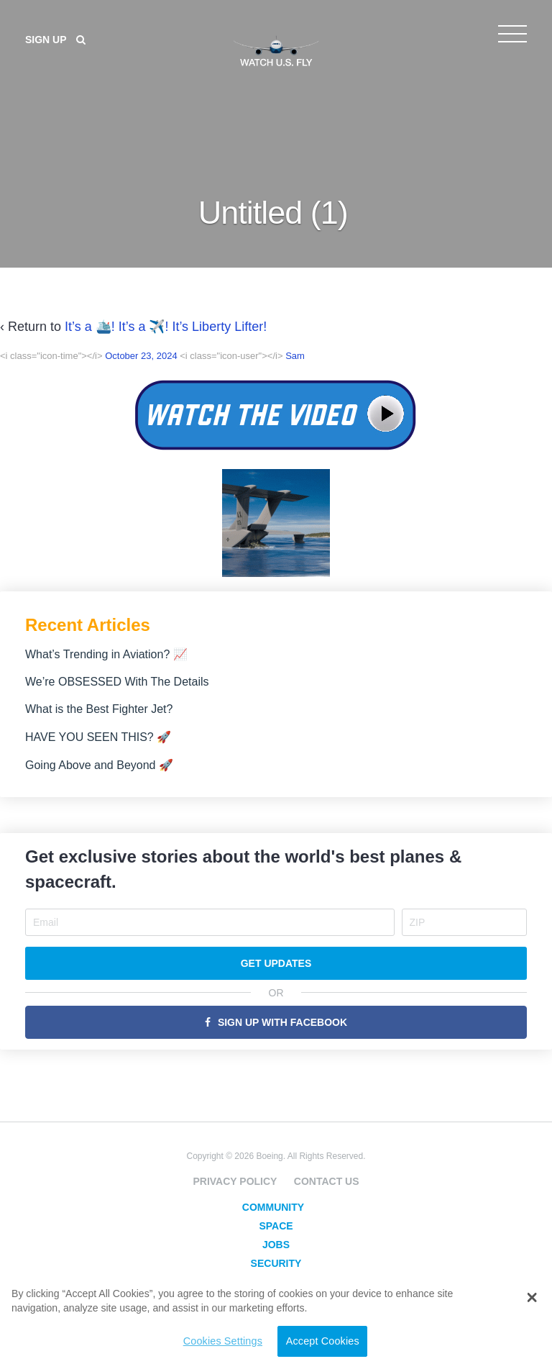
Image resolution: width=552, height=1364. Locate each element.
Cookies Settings (222, 1341)
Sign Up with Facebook (282, 1022)
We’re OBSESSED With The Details (117, 682)
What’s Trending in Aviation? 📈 (106, 654)
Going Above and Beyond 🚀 (99, 765)
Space (276, 1226)
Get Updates (276, 963)
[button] (531, 1297)
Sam (295, 355)
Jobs (276, 1244)
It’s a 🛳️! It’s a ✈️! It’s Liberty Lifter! (166, 326)
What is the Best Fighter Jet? (98, 709)
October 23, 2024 (141, 355)
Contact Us (326, 1181)
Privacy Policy (235, 1181)
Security (276, 1263)
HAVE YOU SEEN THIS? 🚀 (98, 737)
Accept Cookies (322, 1341)
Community (273, 1207)
